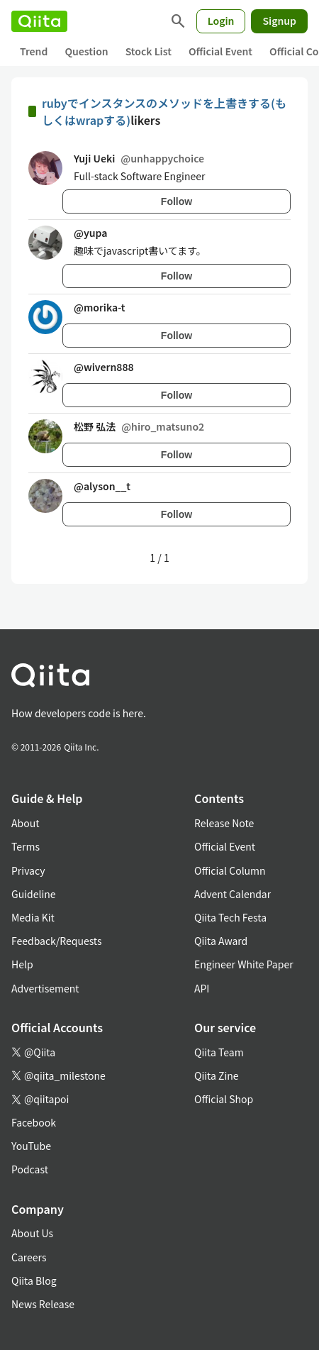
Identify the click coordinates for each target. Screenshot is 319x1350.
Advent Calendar (232, 894)
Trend (33, 51)
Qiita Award (220, 941)
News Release (42, 1304)
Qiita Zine (216, 1075)
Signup (279, 20)
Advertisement (45, 988)
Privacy (28, 870)
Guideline (33, 894)
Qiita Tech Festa (230, 917)
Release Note (224, 823)
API (201, 988)
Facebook (33, 1122)
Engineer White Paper (243, 964)
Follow (176, 201)
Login (221, 20)
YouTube (31, 1146)
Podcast (29, 1169)
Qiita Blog (34, 1280)
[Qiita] (39, 21)
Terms (25, 846)
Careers (28, 1257)
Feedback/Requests (56, 941)
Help (22, 964)
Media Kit (33, 917)
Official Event (220, 51)
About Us (32, 1233)
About (25, 823)
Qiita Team (219, 1052)
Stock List (148, 51)
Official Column (230, 870)
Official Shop (223, 1099)
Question (86, 51)
